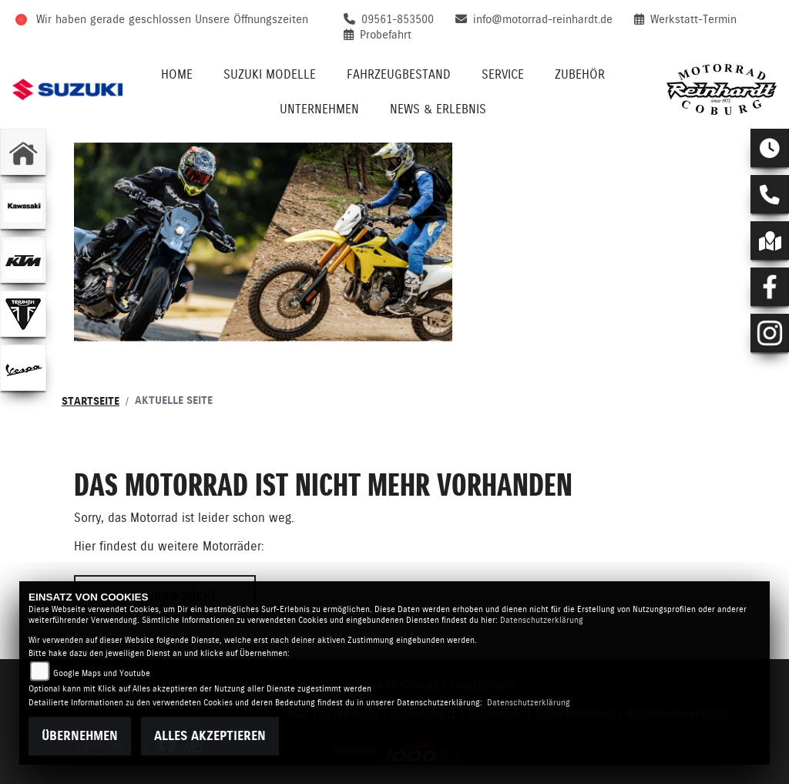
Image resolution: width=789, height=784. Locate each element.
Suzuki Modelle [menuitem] (269, 74)
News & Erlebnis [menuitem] (438, 109)
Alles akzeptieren (210, 735)
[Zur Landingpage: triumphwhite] (23, 314)
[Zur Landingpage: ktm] (23, 260)
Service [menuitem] (503, 74)
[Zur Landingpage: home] (23, 152)
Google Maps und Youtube (101, 673)
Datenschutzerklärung (541, 620)
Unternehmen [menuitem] (319, 109)
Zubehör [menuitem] (580, 74)
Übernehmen (80, 735)
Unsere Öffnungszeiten (251, 19)
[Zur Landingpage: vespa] (23, 368)
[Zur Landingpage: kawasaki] (23, 206)
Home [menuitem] (177, 74)
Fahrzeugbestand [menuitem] (399, 74)
